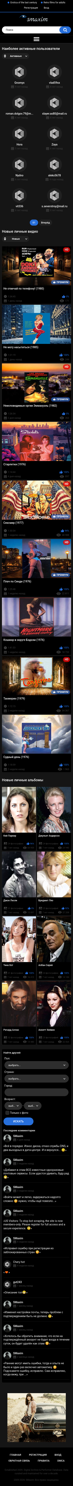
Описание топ (15, 1292)
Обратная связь (19, 1460)
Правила (44, 1460)
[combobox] (36, 1065)
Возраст (9, 1099)
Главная (15, 1454)
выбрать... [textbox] (15, 1065)
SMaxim (18, 1136)
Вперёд (45, 222)
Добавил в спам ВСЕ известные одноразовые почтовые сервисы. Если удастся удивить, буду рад (36, 1173)
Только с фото (19, 1112)
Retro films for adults (54, 2)
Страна (9, 1071)
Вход (46, 7)
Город (8, 1085)
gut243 (17, 1282)
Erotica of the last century (23, 2)
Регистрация (31, 7)
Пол (7, 1058)
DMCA (61, 1460)
